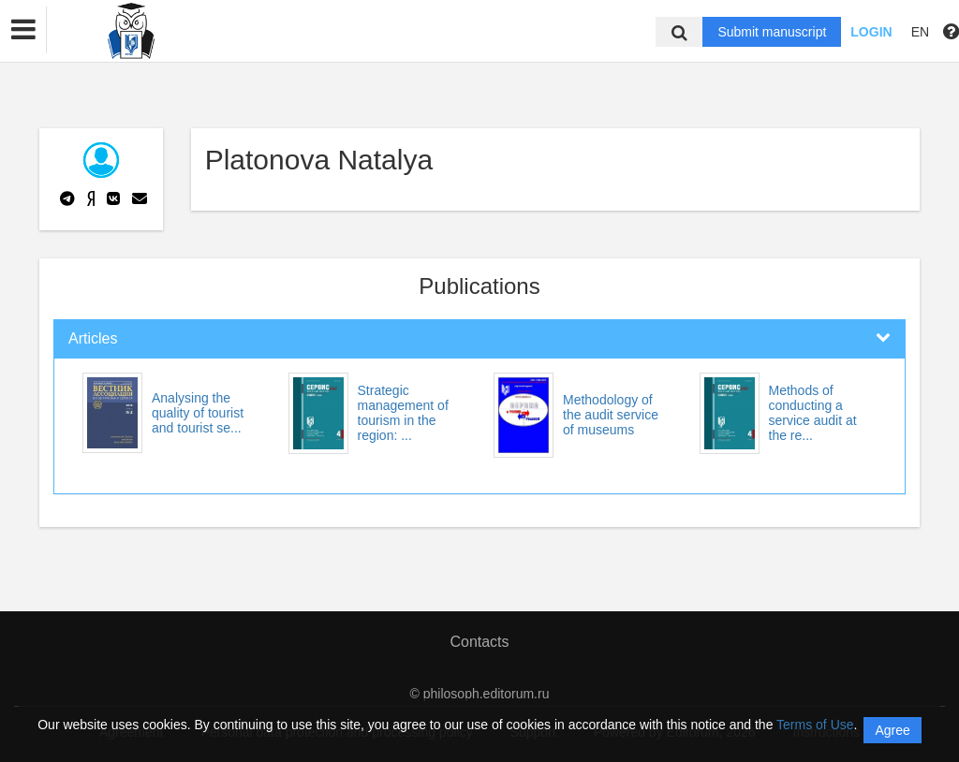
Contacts (479, 642)
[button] (23, 30)
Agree (892, 730)
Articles (92, 338)
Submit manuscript (771, 31)
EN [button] (920, 31)
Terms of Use (814, 724)
